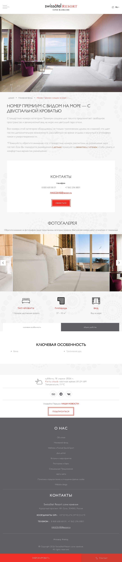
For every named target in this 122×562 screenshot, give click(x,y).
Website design (61, 484)
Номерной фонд (61, 442)
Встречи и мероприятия (61, 458)
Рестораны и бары (61, 463)
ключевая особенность (32, 327)
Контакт (103, 557)
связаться (61, 203)
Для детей (61, 453)
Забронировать (40, 557)
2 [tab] (12, 84)
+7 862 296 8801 (72, 187)
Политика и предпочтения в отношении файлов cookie (61, 479)
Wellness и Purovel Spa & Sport (61, 447)
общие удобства (90, 327)
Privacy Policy (61, 539)
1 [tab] (4, 85)
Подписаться (61, 411)
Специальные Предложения (61, 468)
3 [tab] (19, 85)
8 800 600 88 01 (49, 187)
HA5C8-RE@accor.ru (61, 192)
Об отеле (61, 437)
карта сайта (61, 473)
